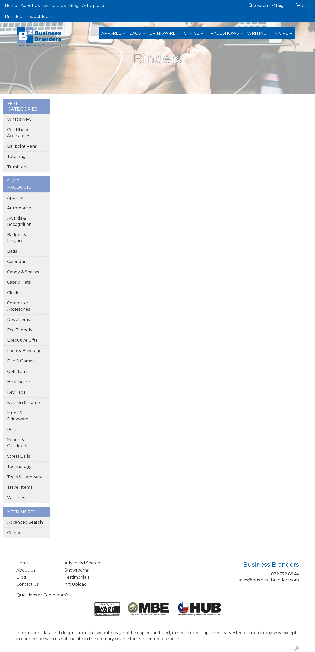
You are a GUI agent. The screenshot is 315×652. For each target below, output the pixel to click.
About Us (30, 5)
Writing (257, 33)
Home (11, 5)
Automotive (19, 208)
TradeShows (223, 33)
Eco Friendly (19, 330)
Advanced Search (25, 522)
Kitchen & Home (23, 402)
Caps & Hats (19, 282)
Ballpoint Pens (22, 146)
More (281, 33)
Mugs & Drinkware (17, 416)
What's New (19, 119)
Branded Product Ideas (28, 16)
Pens (12, 429)
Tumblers (17, 167)
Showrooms (77, 570)
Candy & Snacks (23, 272)
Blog (74, 5)
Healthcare (18, 381)
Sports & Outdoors (17, 442)
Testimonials (77, 577)
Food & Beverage (24, 350)
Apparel (111, 33)
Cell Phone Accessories (18, 132)
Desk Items (18, 319)
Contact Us (54, 5)
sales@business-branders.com (268, 580)
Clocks (13, 292)
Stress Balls (18, 456)
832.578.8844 (285, 574)
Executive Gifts (22, 340)
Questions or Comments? (42, 595)
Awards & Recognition (19, 221)
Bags (135, 33)
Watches (16, 497)
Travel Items (19, 487)
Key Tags (16, 392)
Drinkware (162, 33)
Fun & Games (20, 361)
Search (258, 5)
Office (191, 33)
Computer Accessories (18, 306)
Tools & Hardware (25, 477)
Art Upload (93, 5)
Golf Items (17, 371)
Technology (19, 466)
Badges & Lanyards (16, 237)
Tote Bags (17, 156)
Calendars (17, 261)
